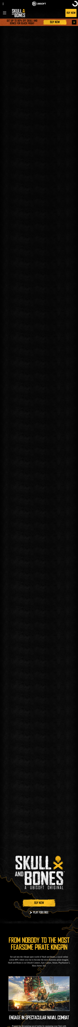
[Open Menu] (4, 13)
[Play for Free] (39, 912)
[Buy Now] (55, 22)
